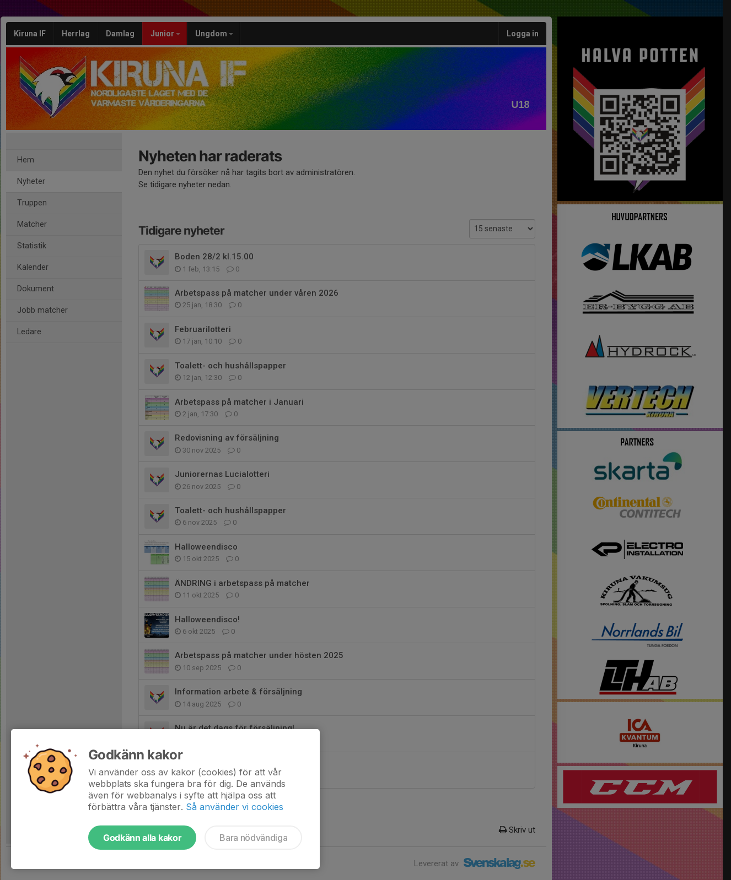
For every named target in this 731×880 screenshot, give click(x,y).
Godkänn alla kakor (142, 837)
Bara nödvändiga (253, 837)
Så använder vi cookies (234, 806)
